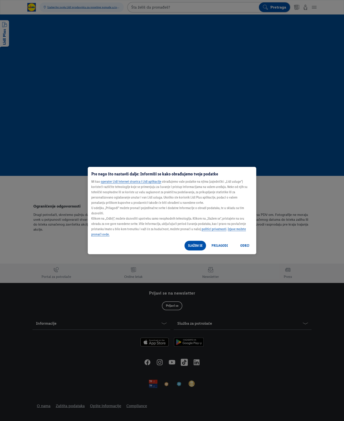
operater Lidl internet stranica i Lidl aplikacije (131, 181)
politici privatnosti (214, 229)
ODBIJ (244, 245)
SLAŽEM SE (195, 245)
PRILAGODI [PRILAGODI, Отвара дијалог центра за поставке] (219, 245)
